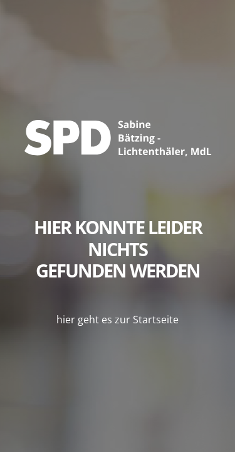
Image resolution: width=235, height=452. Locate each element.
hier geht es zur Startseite (117, 319)
